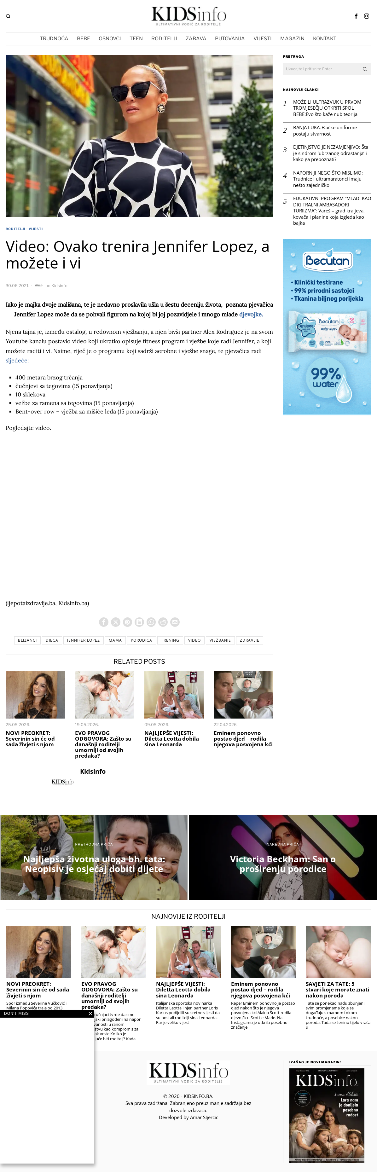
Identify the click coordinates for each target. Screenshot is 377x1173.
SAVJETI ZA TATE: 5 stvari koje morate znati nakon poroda (337, 990)
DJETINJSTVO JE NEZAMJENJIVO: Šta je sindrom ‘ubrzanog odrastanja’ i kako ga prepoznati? (330, 153)
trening (172, 641)
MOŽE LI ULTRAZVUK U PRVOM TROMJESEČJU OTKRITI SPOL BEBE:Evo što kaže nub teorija (327, 108)
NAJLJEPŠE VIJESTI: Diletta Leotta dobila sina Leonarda (171, 739)
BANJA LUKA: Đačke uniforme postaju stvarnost (325, 130)
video (198, 641)
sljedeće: (17, 360)
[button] (365, 69)
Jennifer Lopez (79, 641)
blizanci (19, 641)
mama (113, 641)
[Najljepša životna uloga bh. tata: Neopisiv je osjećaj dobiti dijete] (94, 858)
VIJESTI (36, 229)
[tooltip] (356, 16)
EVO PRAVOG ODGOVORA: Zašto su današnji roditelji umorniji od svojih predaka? (103, 745)
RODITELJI (15, 229)
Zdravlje (257, 641)
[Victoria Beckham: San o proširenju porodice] (283, 858)
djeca (46, 641)
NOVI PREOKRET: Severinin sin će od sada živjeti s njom (30, 739)
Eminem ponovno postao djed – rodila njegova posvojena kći (243, 739)
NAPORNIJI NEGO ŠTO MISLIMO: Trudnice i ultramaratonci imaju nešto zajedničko (328, 179)
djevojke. (251, 314)
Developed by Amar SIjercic (188, 1118)
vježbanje (226, 641)
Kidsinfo (59, 285)
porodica (141, 641)
